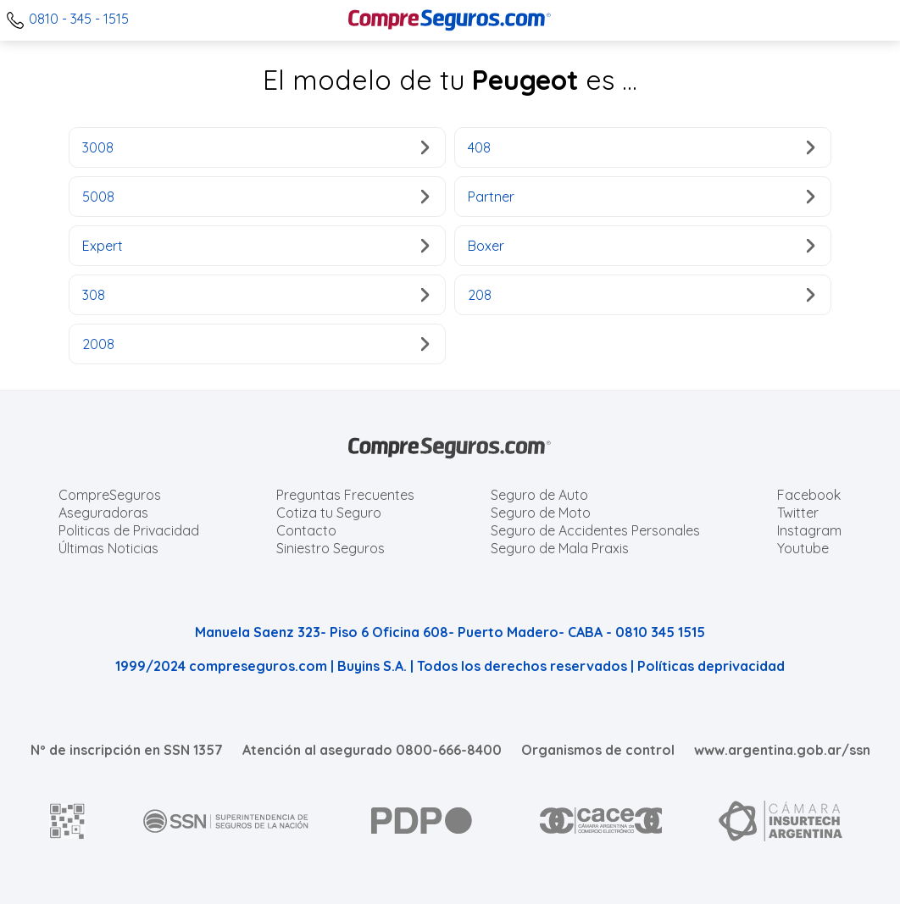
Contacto (306, 530)
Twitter (798, 512)
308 (255, 294)
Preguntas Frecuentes (345, 495)
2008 (255, 344)
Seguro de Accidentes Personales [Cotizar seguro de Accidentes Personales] (595, 530)
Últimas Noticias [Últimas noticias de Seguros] (108, 548)
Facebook (809, 495)
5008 (255, 196)
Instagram (809, 530)
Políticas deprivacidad (711, 665)
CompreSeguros (109, 495)
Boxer (641, 245)
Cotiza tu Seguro (328, 512)
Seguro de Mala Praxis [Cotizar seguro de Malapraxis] (560, 548)
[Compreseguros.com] (450, 20)
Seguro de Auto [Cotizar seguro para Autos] (539, 495)
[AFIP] (67, 821)
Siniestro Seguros (330, 548)
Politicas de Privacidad (128, 530)
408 (641, 147)
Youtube (803, 548)
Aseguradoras (103, 512)
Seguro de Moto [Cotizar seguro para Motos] (541, 512)
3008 (255, 147)
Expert (255, 245)
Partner (641, 196)
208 (641, 294)
